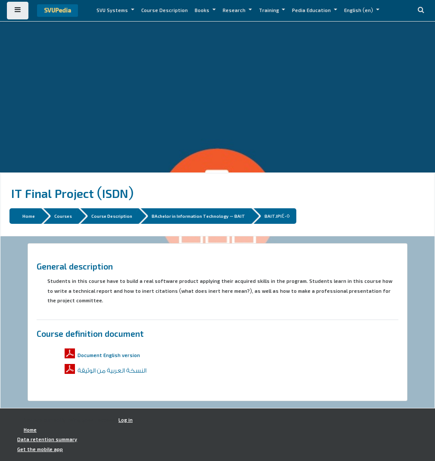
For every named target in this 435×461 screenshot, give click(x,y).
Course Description (164, 10)
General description (75, 266)
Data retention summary (47, 439)
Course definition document (90, 333)
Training (269, 10)
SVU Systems (112, 10)
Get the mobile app (40, 449)
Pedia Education (312, 10)
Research (235, 10)
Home (28, 216)
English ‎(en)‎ (359, 10)
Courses (63, 216)
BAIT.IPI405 (277, 216)
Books (203, 10)
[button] (420, 11)
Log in (125, 420)
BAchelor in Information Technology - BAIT (198, 216)
